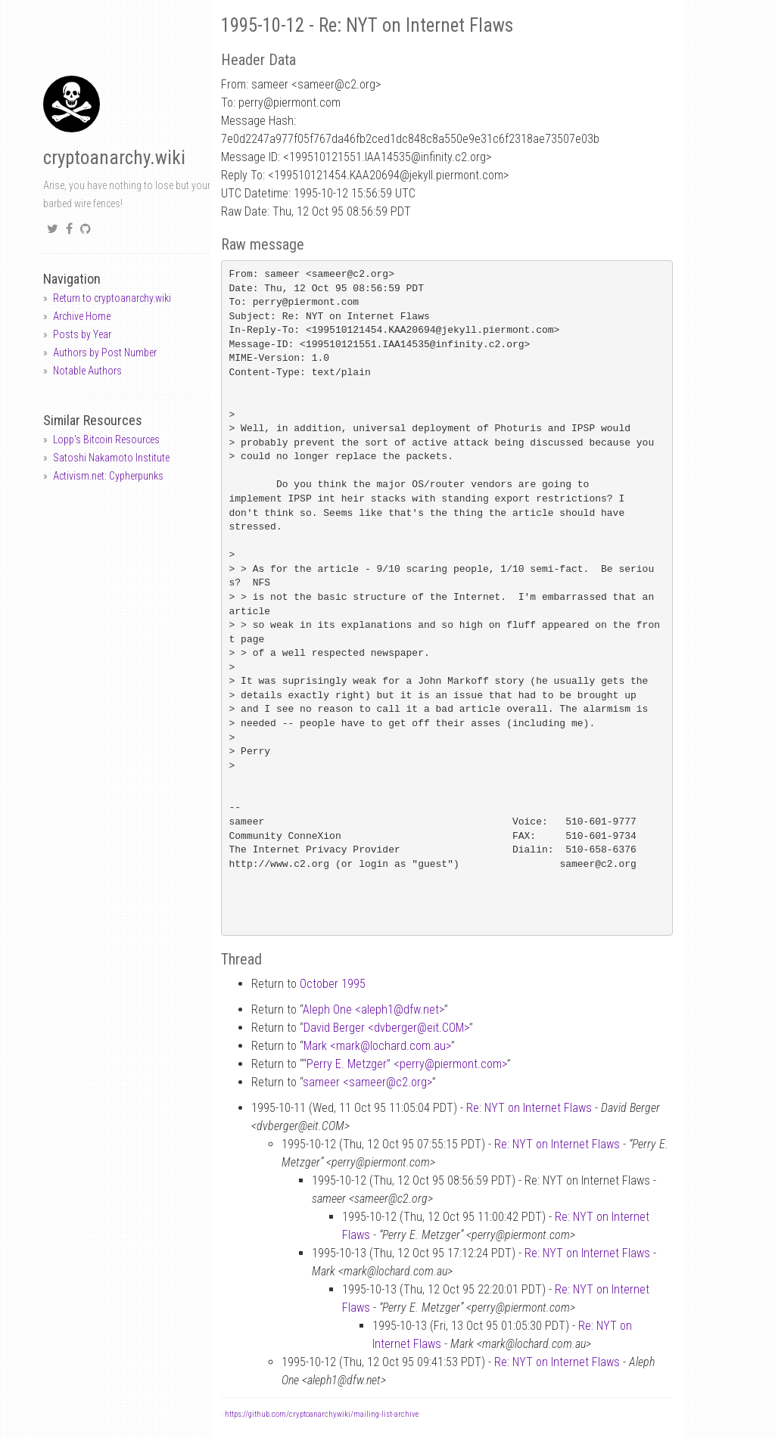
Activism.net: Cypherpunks (108, 476)
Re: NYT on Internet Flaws (529, 1108)
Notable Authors (87, 371)
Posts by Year (82, 334)
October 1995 (333, 984)
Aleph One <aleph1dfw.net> (373, 1009)
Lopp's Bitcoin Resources (106, 439)
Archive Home (81, 316)
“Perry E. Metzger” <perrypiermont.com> (405, 1064)
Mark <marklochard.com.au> (377, 1046)
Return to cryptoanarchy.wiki (112, 298)
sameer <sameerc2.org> (367, 1082)
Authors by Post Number (105, 352)
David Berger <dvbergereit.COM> (386, 1027)
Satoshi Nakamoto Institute (111, 458)
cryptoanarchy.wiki (114, 158)
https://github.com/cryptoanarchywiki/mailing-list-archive (322, 1414)
